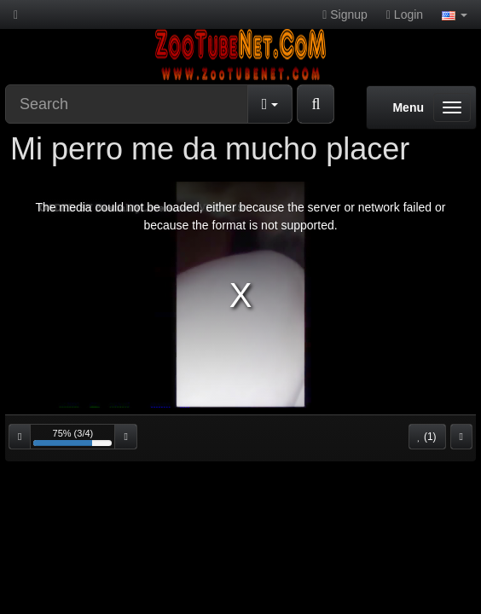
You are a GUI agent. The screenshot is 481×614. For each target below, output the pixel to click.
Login (404, 14)
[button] (454, 14)
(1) (427, 437)
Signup (345, 14)
